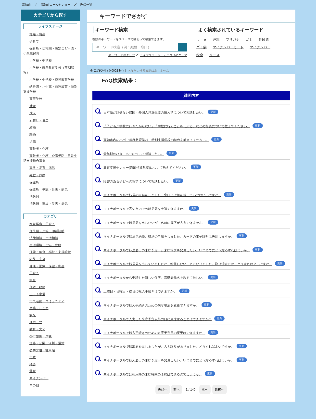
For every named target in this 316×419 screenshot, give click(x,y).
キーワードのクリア (121, 55)
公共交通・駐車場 (42, 350)
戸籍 (216, 39)
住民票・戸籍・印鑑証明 (46, 231)
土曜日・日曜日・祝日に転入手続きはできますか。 (142, 291)
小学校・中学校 (40, 60)
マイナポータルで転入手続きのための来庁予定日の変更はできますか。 (156, 333)
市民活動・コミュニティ (46, 301)
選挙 (32, 371)
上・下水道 (37, 294)
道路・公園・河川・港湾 (46, 343)
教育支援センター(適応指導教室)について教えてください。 (148, 167)
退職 (32, 141)
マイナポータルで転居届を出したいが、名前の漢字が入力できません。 (156, 223)
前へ (176, 389)
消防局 (34, 196)
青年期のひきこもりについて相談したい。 (136, 154)
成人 (32, 113)
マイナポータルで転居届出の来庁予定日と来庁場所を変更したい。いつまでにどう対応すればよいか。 (179, 250)
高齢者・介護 (39, 149)
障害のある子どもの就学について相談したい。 (139, 181)
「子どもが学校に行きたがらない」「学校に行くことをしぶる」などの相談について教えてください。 (179, 126)
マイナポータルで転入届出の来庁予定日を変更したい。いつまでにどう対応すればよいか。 (171, 360)
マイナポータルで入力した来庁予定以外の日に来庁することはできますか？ (160, 319)
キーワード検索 (111, 29)
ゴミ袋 (201, 47)
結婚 (32, 127)
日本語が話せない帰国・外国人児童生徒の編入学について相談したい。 (156, 112)
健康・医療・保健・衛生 (46, 266)
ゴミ (249, 39)
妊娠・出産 (37, 34)
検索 (182, 47)
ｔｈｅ (201, 39)
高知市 (26, 4)
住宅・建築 (37, 287)
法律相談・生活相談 (43, 238)
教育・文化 (37, 329)
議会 (32, 364)
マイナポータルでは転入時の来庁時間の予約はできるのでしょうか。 (155, 374)
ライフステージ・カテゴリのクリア (163, 55)
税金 (199, 55)
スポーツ (35, 322)
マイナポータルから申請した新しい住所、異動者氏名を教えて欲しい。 (156, 277)
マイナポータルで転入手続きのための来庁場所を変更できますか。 (153, 305)
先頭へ (162, 389)
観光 (32, 315)
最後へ (219, 389)
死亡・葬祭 (37, 175)
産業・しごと (39, 308)
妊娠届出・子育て (42, 224)
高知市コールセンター (55, 4)
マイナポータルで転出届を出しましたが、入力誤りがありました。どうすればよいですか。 (171, 346)
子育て (34, 41)
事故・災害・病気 (42, 168)
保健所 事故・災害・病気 (48, 189)
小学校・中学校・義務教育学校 (51, 79)
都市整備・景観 (40, 336)
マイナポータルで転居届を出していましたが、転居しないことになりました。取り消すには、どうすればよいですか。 (190, 264)
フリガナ (233, 39)
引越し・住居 (39, 120)
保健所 (34, 182)
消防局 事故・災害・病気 (48, 203)
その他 (34, 385)
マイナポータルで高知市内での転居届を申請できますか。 (147, 209)
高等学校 (35, 99)
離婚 (32, 134)
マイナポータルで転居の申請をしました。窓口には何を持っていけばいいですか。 (164, 195)
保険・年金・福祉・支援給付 (50, 252)
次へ (205, 389)
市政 (32, 357)
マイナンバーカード (228, 47)
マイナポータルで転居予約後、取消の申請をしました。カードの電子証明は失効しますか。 (171, 236)
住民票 (264, 39)
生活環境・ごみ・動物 (45, 245)
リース (214, 55)
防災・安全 (37, 259)
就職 (32, 106)
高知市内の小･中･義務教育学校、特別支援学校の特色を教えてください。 (158, 140)
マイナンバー (260, 47)
